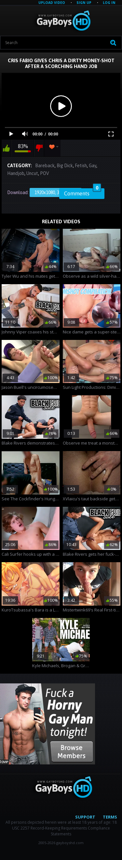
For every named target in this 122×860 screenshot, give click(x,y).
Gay (92, 165)
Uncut (32, 173)
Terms (110, 817)
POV (44, 173)
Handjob (15, 173)
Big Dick (65, 165)
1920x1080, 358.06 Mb (55, 192)
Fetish (81, 165)
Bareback (45, 165)
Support (85, 817)
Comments (82, 192)
